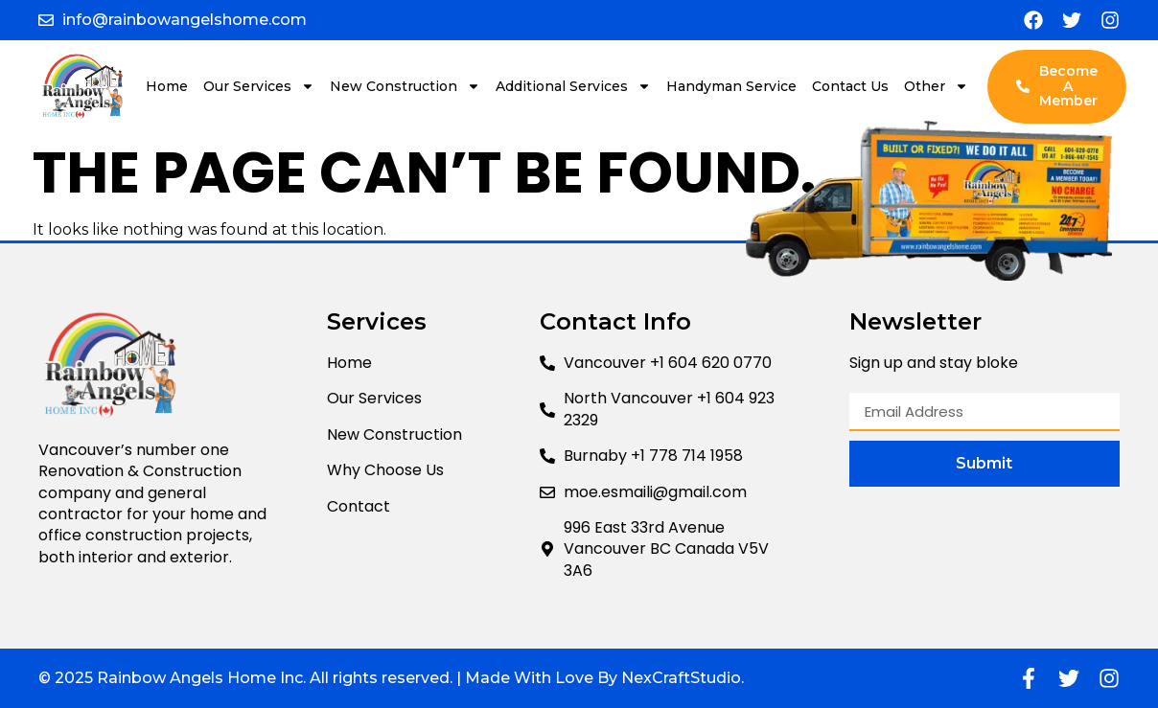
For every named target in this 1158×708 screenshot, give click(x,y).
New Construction (405, 86)
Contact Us (850, 86)
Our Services (258, 86)
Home (167, 86)
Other (936, 86)
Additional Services (573, 86)
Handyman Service (731, 86)
